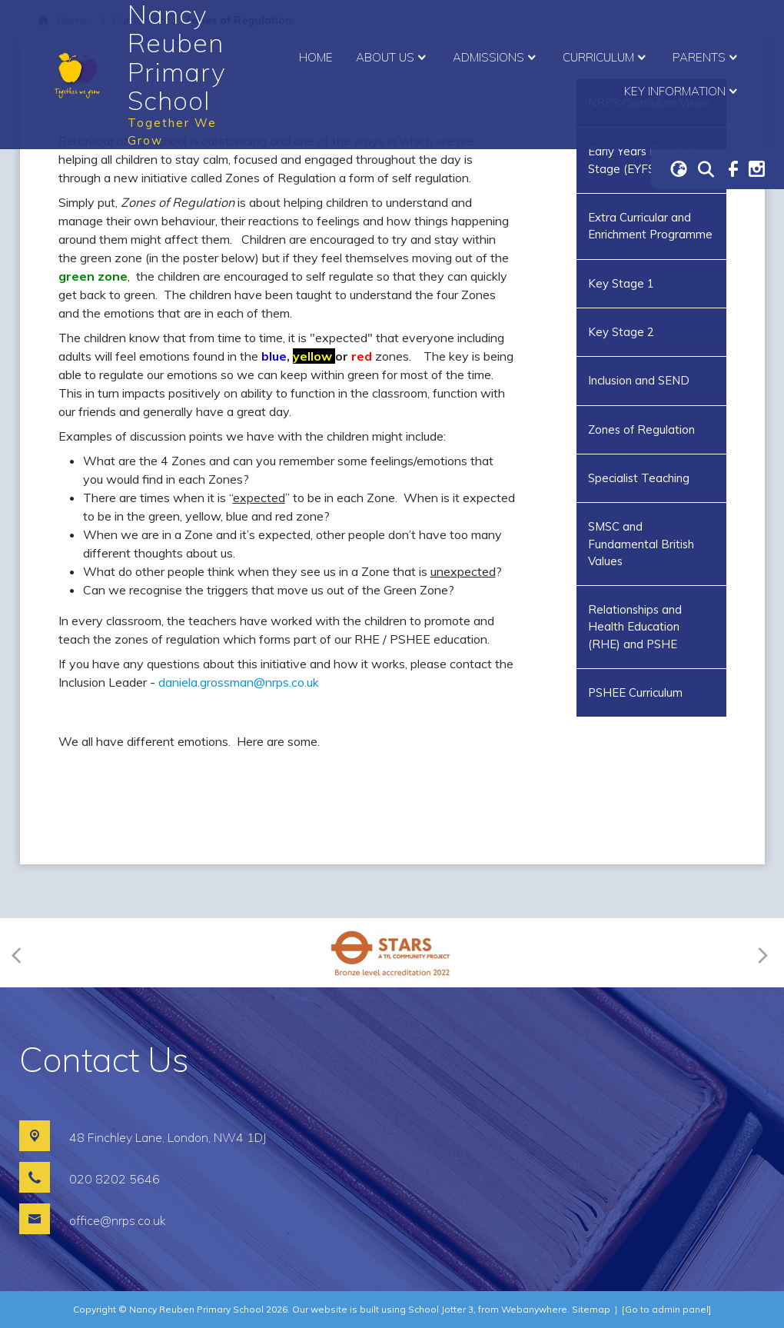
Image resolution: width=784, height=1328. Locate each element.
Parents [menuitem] (707, 57)
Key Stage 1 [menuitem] (621, 283)
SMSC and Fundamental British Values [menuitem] (641, 543)
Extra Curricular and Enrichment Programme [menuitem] (650, 225)
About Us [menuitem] (393, 57)
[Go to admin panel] (666, 1309)
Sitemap (591, 1309)
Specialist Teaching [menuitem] (638, 478)
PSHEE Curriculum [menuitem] (635, 692)
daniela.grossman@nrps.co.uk (238, 682)
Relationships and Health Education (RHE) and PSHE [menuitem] (635, 626)
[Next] (760, 953)
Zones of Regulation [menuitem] (641, 429)
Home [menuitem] (316, 57)
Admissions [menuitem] (496, 57)
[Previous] (21, 953)
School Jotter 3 (440, 1309)
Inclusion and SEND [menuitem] (638, 380)
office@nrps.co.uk (117, 1220)
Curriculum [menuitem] (606, 57)
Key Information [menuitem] (682, 91)
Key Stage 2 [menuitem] (621, 332)
